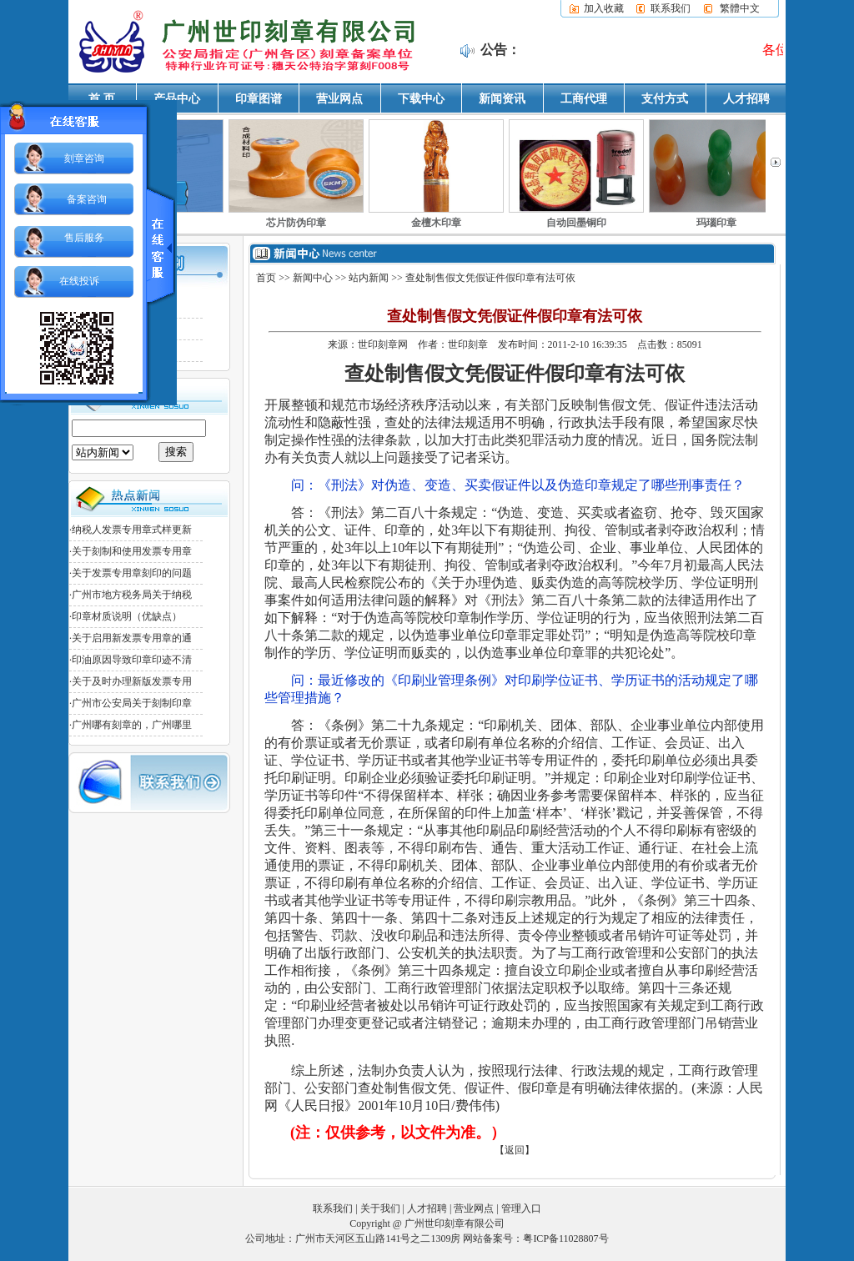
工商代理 (583, 99)
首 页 (101, 99)
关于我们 (380, 1208)
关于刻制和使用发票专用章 (132, 551)
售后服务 (84, 238)
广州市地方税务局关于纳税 (132, 594)
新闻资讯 (502, 99)
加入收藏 (604, 8)
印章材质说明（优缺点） (127, 616)
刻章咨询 (84, 158)
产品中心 (176, 99)
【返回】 (515, 1150)
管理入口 (521, 1208)
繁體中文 (740, 8)
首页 (266, 278)
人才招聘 (746, 99)
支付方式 (664, 99)
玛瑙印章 (716, 223)
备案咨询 (87, 199)
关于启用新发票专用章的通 (132, 638)
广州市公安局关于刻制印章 (132, 703)
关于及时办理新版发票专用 (132, 681)
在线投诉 (79, 281)
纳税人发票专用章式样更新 (132, 529)
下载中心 (421, 99)
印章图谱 (258, 99)
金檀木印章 (436, 223)
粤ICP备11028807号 (565, 1238)
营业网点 (339, 99)
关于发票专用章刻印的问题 (132, 573)
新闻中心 (313, 278)
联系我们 (671, 8)
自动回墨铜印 (576, 223)
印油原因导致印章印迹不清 (132, 660)
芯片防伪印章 (296, 223)
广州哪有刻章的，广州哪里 (132, 725)
